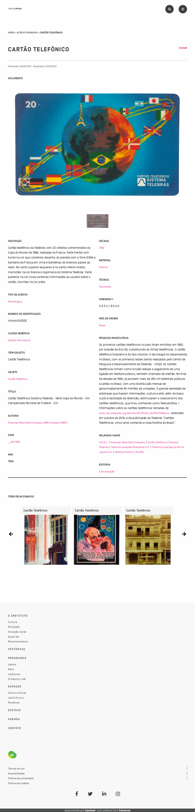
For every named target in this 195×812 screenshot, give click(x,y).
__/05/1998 (14, 441)
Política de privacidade (21, 778)
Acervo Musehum (27, 32)
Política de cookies (18, 783)
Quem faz (13, 636)
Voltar (183, 48)
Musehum (14, 702)
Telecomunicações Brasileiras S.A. (130, 447)
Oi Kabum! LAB (17, 679)
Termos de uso (16, 768)
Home (11, 32)
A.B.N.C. (103, 442)
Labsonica (14, 674)
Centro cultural (17, 692)
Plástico (103, 267)
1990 (101, 247)
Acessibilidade (16, 773)
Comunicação (106, 471)
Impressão (105, 286)
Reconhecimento (18, 641)
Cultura (12, 622)
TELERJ (140, 452)
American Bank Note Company (128, 442)
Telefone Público (124, 452)
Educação (14, 626)
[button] (11, 534)
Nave (11, 669)
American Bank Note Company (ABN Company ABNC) (38, 422)
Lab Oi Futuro (16, 697)
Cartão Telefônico (17, 378)
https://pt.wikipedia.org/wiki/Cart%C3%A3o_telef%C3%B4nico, (134, 413)
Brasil (102, 325)
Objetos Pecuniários (19, 340)
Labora (12, 664)
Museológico (15, 301)
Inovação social (17, 631)
